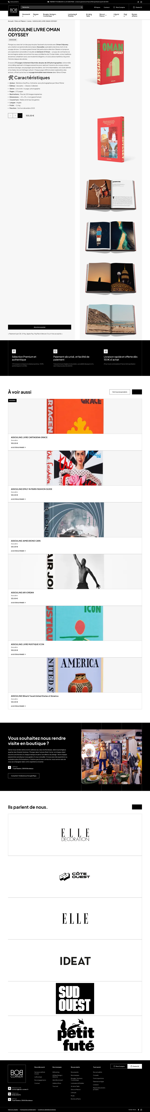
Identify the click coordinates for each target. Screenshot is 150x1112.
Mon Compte (119, 7)
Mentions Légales (13, 1109)
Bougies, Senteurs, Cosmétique (49, 15)
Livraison (96, 1085)
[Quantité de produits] (15, 115)
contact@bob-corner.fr (20, 1089)
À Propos (97, 7)
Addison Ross (57, 1083)
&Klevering (56, 1072)
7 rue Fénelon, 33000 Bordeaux (22, 1100)
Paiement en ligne (98, 1081)
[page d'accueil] (13, 11)
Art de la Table (89, 15)
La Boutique (38, 1077)
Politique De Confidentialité (28, 1109)
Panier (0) (137, 7)
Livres (29, 21)
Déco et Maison (102, 15)
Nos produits (75, 1067)
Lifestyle (116, 15)
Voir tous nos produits (119, 392)
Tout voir (55, 1086)
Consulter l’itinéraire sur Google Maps (23, 776)
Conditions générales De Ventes (47, 1109)
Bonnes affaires (134, 15)
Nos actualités (97, 1072)
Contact (107, 7)
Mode (73, 1096)
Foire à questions (98, 1078)
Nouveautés (75, 1072)
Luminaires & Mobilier (72, 15)
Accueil (10, 21)
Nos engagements (40, 1080)
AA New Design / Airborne (57, 1076)
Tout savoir (97, 1067)
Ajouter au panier (39, 327)
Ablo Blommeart (58, 1080)
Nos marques (57, 1067)
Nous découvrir (39, 1067)
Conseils (96, 1075)
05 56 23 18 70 (14, 2)
